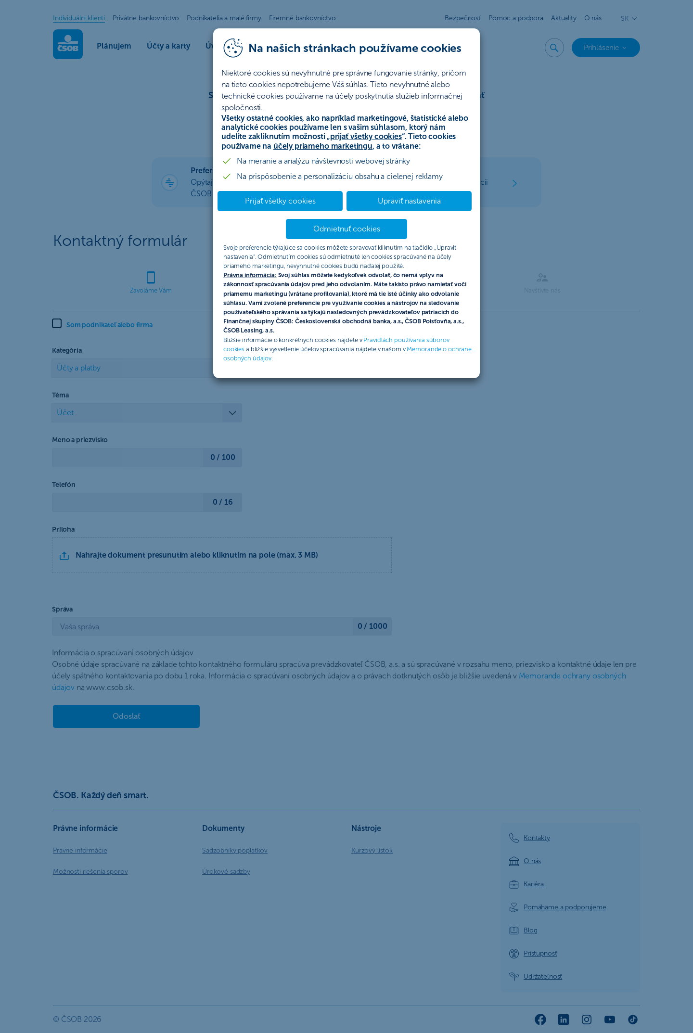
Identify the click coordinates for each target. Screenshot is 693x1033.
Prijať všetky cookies (280, 200)
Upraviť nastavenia (409, 200)
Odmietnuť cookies (346, 228)
